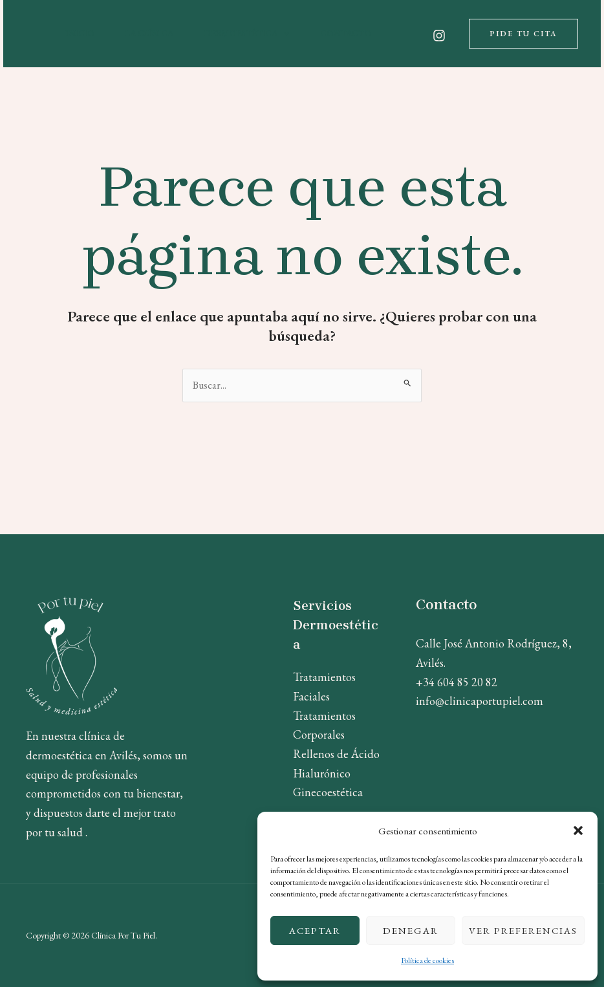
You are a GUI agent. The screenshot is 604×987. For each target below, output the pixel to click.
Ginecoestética (328, 792)
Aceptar (315, 930)
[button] (578, 830)
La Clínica (149, 33)
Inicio (80, 33)
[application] (283, 33)
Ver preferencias (523, 930)
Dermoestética (246, 33)
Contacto (345, 33)
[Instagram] (439, 35)
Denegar (410, 930)
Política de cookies (427, 960)
